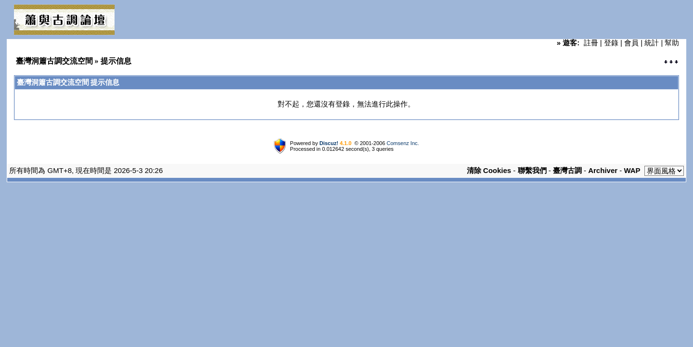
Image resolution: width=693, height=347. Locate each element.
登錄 (611, 43)
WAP (632, 170)
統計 (651, 43)
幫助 (672, 43)
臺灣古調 (567, 170)
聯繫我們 (532, 170)
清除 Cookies (489, 170)
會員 (631, 43)
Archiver (602, 170)
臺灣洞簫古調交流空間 (54, 61)
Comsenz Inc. (402, 143)
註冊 (591, 43)
